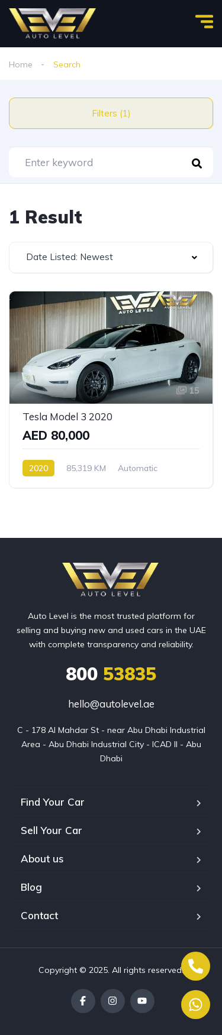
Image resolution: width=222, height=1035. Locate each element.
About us (42, 858)
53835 (111, 674)
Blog (31, 887)
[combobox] (111, 257)
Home (21, 64)
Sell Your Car (51, 830)
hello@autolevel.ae (111, 703)
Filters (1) (111, 113)
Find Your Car (53, 802)
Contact (39, 915)
